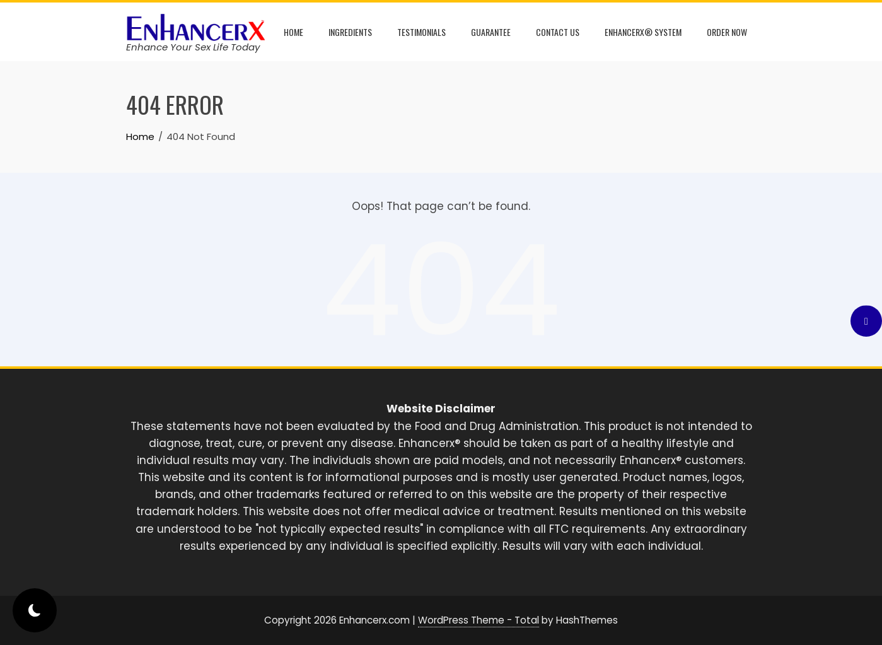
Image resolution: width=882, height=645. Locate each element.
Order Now (727, 31)
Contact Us (557, 31)
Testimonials (421, 31)
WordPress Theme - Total (478, 620)
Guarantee (491, 31)
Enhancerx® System (643, 31)
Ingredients (350, 31)
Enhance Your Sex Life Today (193, 47)
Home (293, 31)
